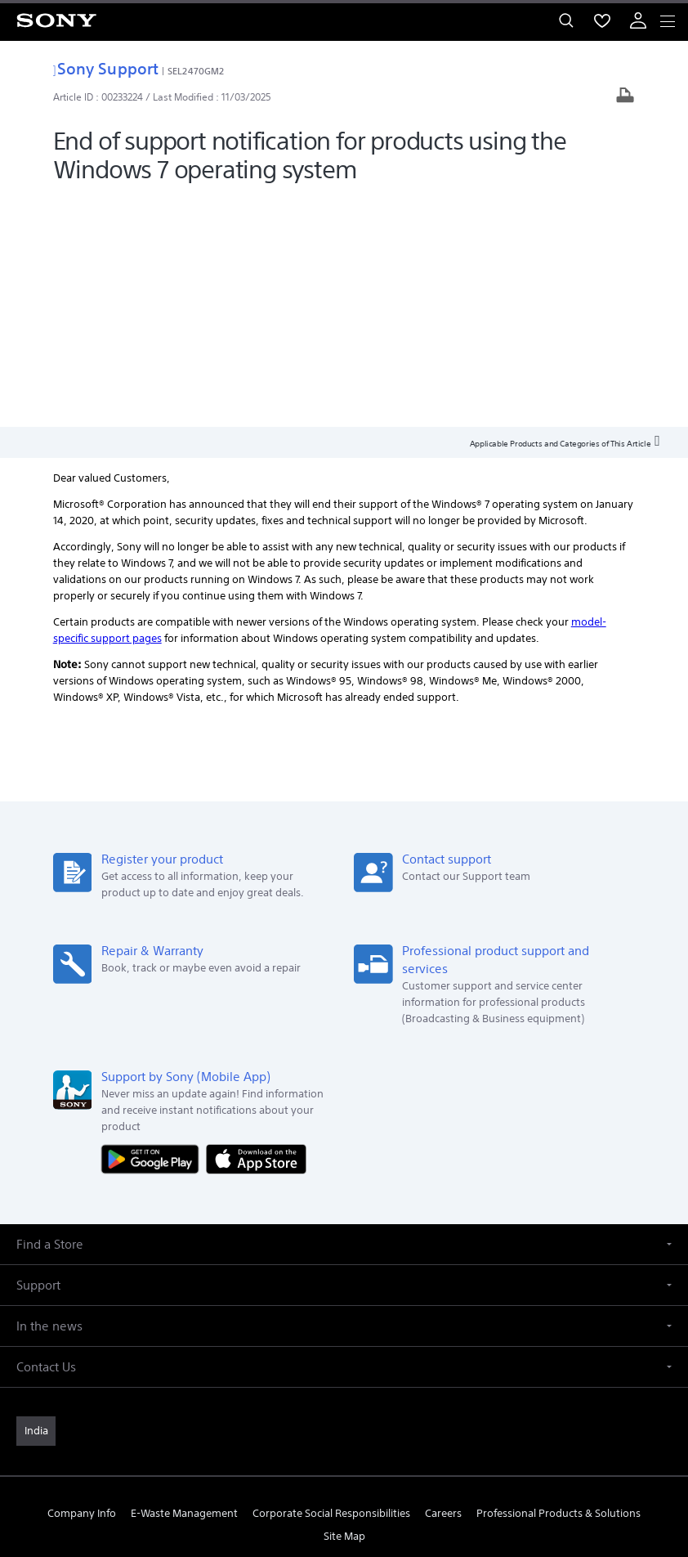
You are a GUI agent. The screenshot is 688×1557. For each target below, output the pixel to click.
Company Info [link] (81, 1283)
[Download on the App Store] (256, 929)
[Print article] (625, 97)
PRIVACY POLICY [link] (343, 1461)
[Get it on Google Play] (153, 929)
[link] (36, 1201)
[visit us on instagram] (361, 1344)
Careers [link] (443, 1283)
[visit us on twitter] (326, 1344)
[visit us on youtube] (396, 1344)
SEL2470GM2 (196, 71)
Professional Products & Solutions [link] (558, 1283)
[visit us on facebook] (291, 1344)
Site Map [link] (344, 1305)
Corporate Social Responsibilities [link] (331, 1283)
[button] (344, 1014)
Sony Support (106, 68)
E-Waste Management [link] (184, 1283)
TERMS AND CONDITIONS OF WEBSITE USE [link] (344, 1440)
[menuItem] (602, 20)
